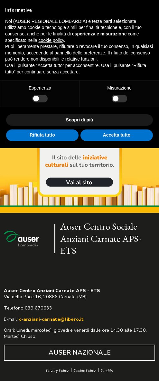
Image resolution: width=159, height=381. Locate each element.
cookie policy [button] (51, 40)
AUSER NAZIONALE (80, 352)
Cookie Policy (85, 370)
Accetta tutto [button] (117, 135)
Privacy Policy (57, 370)
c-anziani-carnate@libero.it (51, 319)
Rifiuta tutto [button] (42, 135)
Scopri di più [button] (79, 119)
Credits (107, 370)
